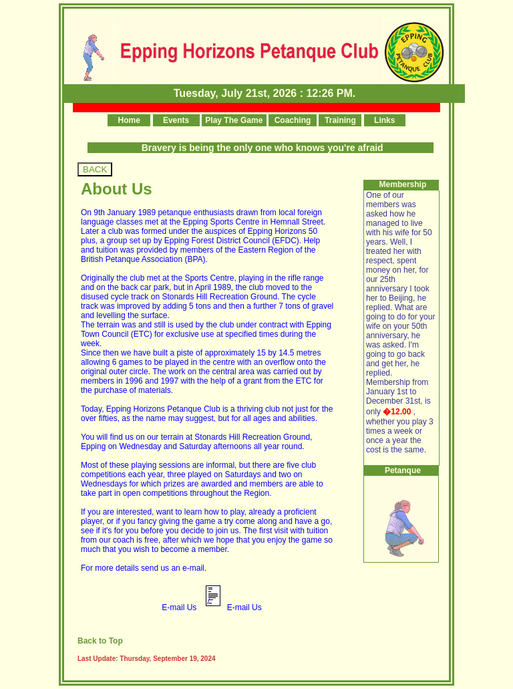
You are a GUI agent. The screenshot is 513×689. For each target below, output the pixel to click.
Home (129, 120)
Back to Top (100, 641)
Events (176, 120)
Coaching (292, 120)
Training (340, 120)
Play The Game (234, 120)
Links (384, 120)
